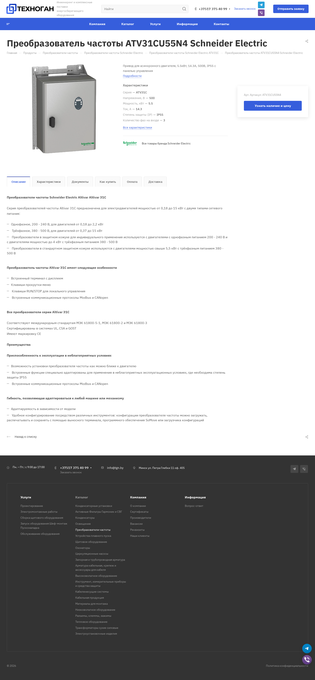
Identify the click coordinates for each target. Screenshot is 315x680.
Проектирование (31, 506)
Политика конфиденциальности (287, 666)
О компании (138, 506)
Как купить (108, 182)
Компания (138, 497)
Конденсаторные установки (93, 506)
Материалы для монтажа (91, 603)
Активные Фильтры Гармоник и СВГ (98, 511)
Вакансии (136, 524)
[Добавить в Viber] (307, 660)
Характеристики (49, 182)
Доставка (155, 182)
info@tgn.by (115, 468)
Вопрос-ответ (194, 506)
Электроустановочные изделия (96, 633)
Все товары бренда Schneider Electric (166, 143)
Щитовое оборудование (91, 542)
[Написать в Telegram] (307, 649)
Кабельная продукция (89, 597)
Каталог (81, 497)
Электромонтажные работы (38, 511)
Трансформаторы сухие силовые (96, 628)
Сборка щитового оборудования (41, 517)
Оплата (132, 182)
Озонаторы (82, 548)
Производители (140, 517)
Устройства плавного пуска (93, 536)
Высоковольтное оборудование (96, 576)
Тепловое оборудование (91, 622)
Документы (80, 182)
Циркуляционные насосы (91, 553)
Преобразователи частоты (92, 530)
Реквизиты (137, 530)
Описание (18, 182)
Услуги (25, 497)
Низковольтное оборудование (95, 609)
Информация (195, 497)
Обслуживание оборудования (39, 534)
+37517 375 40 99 (213, 9)
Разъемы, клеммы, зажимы (93, 616)
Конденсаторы (85, 517)
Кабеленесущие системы (92, 591)
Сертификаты (139, 511)
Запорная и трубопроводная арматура (100, 559)
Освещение (83, 524)
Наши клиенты (139, 536)
